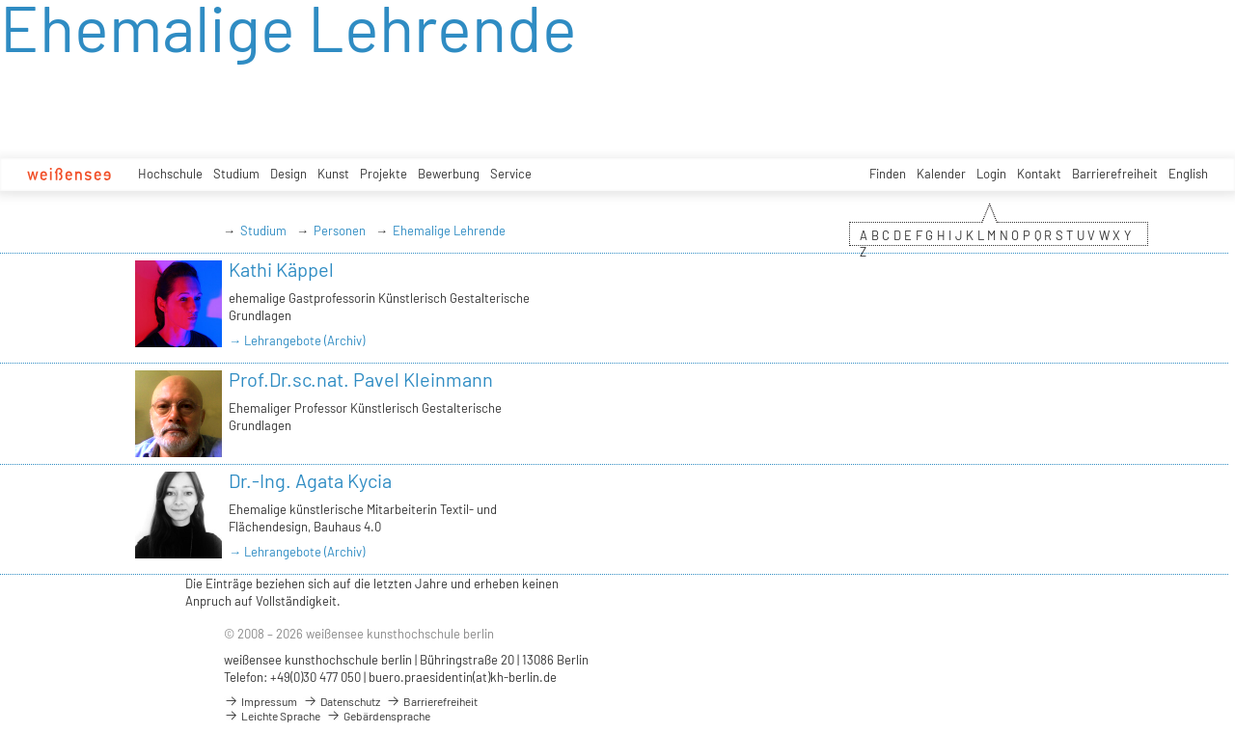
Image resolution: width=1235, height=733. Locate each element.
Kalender (941, 173)
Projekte (383, 173)
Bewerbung (449, 173)
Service (511, 173)
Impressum (260, 701)
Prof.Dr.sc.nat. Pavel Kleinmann (361, 379)
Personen (340, 230)
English (1188, 173)
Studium (236, 173)
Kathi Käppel (281, 269)
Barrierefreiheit (1115, 173)
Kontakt (1039, 173)
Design (288, 173)
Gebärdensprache (378, 715)
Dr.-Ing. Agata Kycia (310, 480)
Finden (887, 173)
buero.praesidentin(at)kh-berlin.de (463, 677)
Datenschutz (341, 701)
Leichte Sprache (272, 715)
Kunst (333, 173)
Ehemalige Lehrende (449, 230)
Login (991, 173)
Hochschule (170, 173)
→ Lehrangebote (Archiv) (297, 340)
